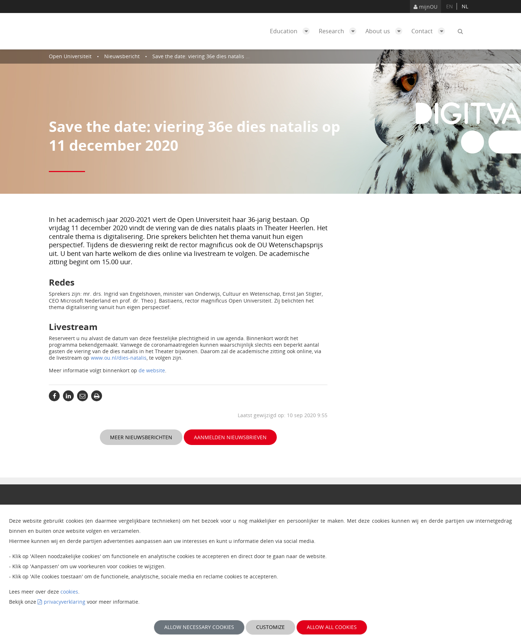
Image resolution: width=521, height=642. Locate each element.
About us (385, 31)
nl (465, 6)
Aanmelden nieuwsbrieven (230, 437)
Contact (430, 31)
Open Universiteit (70, 56)
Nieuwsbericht (122, 56)
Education (291, 31)
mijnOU (425, 6)
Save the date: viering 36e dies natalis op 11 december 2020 (225, 56)
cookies (69, 591)
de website (152, 370)
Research (339, 31)
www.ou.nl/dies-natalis (119, 357)
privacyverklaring (64, 601)
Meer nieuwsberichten (141, 437)
